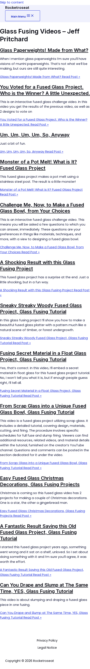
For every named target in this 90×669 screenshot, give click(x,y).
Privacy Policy (47, 640)
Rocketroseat (17, 7)
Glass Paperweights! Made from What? (44, 50)
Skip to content (12, 2)
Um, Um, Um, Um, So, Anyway (35, 135)
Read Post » (40, 77)
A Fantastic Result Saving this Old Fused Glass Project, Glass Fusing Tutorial (38, 532)
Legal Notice (47, 647)
